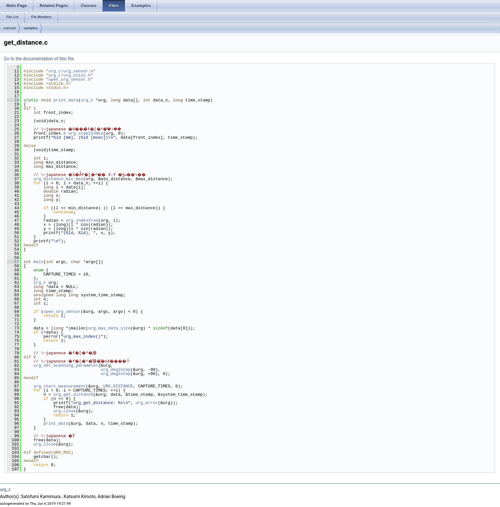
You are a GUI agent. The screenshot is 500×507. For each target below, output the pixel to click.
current (10, 28)
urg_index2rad (82, 220)
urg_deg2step (116, 369)
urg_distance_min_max (58, 179)
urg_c (5, 489)
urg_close (64, 411)
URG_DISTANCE (118, 386)
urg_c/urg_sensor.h (70, 71)
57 (13, 262)
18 (13, 100)
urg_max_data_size (109, 328)
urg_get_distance (73, 394)
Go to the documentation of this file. (39, 58)
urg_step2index (85, 133)
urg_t (87, 100)
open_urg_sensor (62, 311)
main (38, 262)
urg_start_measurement (59, 386)
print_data (65, 100)
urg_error (147, 403)
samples (31, 28)
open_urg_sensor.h (69, 79)
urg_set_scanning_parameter (65, 365)
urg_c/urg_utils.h (69, 75)
